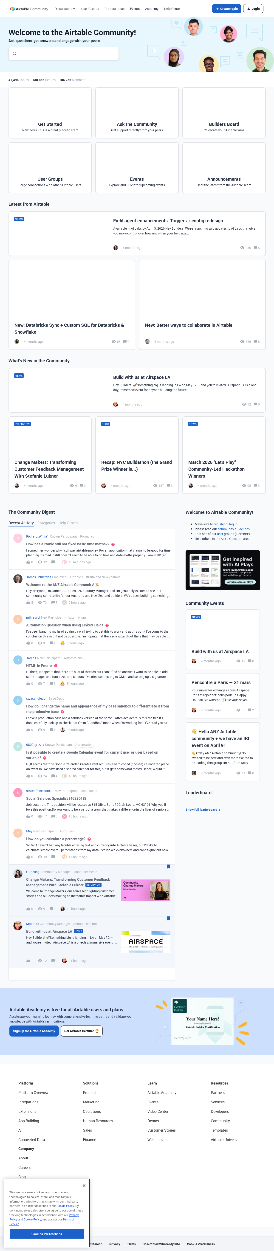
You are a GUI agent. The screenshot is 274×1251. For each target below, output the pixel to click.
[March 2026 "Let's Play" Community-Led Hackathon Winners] (224, 455)
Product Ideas (114, 8)
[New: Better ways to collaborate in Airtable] (202, 305)
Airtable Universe (224, 1139)
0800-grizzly (35, 744)
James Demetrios (38, 577)
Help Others (68, 522)
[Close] (84, 1215)
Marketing (91, 1101)
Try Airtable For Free (34, 1205)
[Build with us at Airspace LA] (137, 390)
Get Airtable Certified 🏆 (81, 1031)
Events (135, 8)
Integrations (28, 1101)
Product (89, 1092)
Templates (219, 1130)
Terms (131, 1244)
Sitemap (96, 1244)
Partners (218, 1092)
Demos (153, 1120)
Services (218, 1101)
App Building (28, 1120)
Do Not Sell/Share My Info (161, 1244)
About (23, 1158)
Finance (89, 1139)
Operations (92, 1111)
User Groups (90, 8)
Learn (152, 1083)
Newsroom (27, 1195)
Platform (25, 1083)
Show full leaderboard (204, 809)
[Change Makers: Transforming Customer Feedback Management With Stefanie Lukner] (50, 455)
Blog (22, 1176)
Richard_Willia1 (37, 536)
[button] (226, 8)
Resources (219, 1083)
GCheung (33, 872)
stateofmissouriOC (40, 791)
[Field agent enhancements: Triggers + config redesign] (137, 233)
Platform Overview (33, 1092)
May (29, 831)
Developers (220, 1111)
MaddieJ (32, 923)
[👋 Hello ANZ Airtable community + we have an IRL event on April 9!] (223, 751)
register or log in (225, 524)
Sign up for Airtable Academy (34, 1031)
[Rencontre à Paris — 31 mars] (223, 695)
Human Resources (98, 1120)
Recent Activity (21, 522)
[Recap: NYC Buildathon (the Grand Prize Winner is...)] (137, 455)
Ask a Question (231, 538)
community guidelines (234, 529)
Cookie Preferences (201, 1244)
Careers (24, 1167)
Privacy (114, 1244)
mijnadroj (33, 617)
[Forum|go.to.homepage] (28, 8)
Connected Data (31, 1139)
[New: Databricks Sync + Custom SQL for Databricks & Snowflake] (71, 305)
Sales (87, 1130)
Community (220, 1120)
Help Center (172, 8)
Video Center (157, 1111)
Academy (151, 8)
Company (26, 1148)
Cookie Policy (65, 1235)
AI (20, 1130)
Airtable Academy (161, 1092)
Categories (46, 522)
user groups (225, 534)
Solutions (91, 1083)
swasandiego (35, 698)
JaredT (31, 658)
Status (23, 1186)
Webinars (155, 1139)
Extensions (27, 1111)
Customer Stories (161, 1130)
